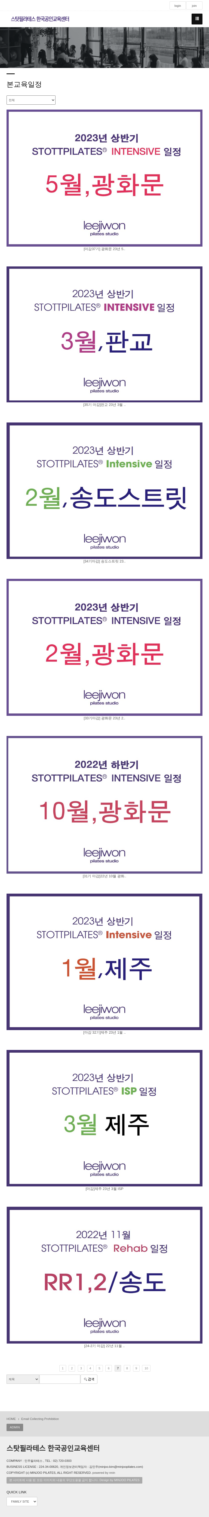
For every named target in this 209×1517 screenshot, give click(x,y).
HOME (11, 1418)
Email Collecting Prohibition (40, 1418)
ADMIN (15, 1427)
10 (146, 1368)
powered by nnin (104, 1472)
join (194, 5)
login (177, 5)
